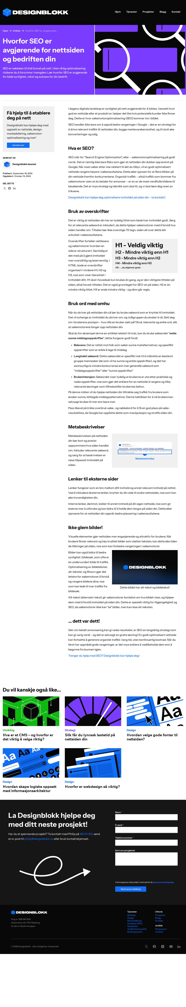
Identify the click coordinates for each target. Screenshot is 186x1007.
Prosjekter (148, 11)
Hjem (118, 11)
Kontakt (176, 11)
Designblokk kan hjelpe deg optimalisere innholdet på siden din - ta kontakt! (116, 197)
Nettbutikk (132, 926)
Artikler (17, 30)
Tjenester (131, 11)
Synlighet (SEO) (135, 923)
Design (130, 918)
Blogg (163, 11)
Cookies (159, 931)
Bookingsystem (134, 931)
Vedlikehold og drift (136, 929)
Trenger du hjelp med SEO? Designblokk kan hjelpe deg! (104, 655)
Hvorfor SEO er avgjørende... (41, 30)
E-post (119, 825)
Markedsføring (134, 920)
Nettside (131, 915)
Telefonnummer (124, 837)
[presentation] (136, 874)
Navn (118, 812)
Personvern (161, 929)
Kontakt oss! (18, 145)
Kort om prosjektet (125, 850)
